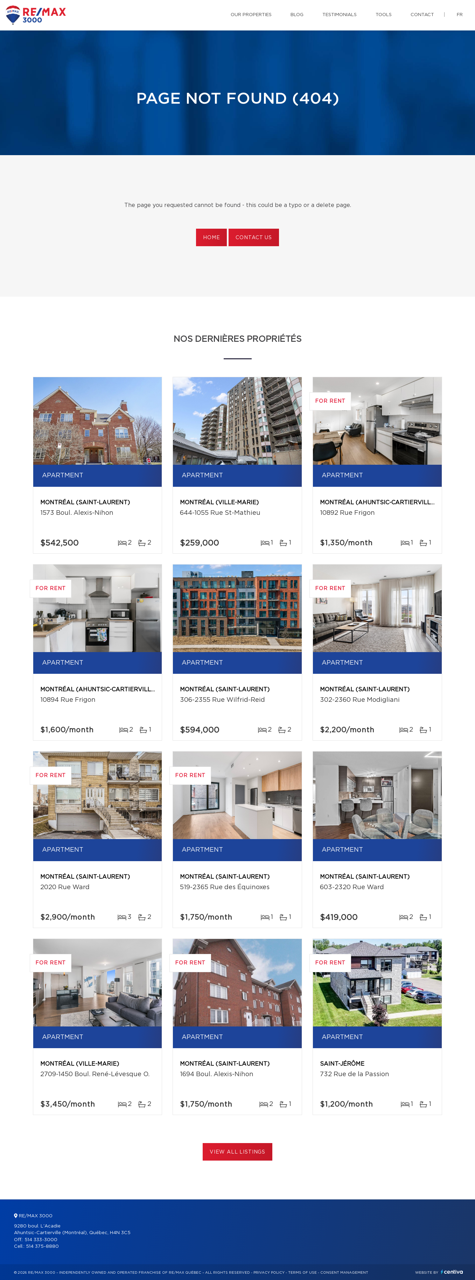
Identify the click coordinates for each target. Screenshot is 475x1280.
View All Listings (237, 1152)
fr (460, 15)
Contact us (254, 237)
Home (211, 237)
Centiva (452, 1271)
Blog (297, 15)
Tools (384, 15)
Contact (422, 15)
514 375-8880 (42, 1246)
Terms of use (302, 1272)
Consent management (344, 1272)
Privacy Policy (269, 1272)
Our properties (251, 15)
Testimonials (339, 15)
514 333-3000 (41, 1240)
